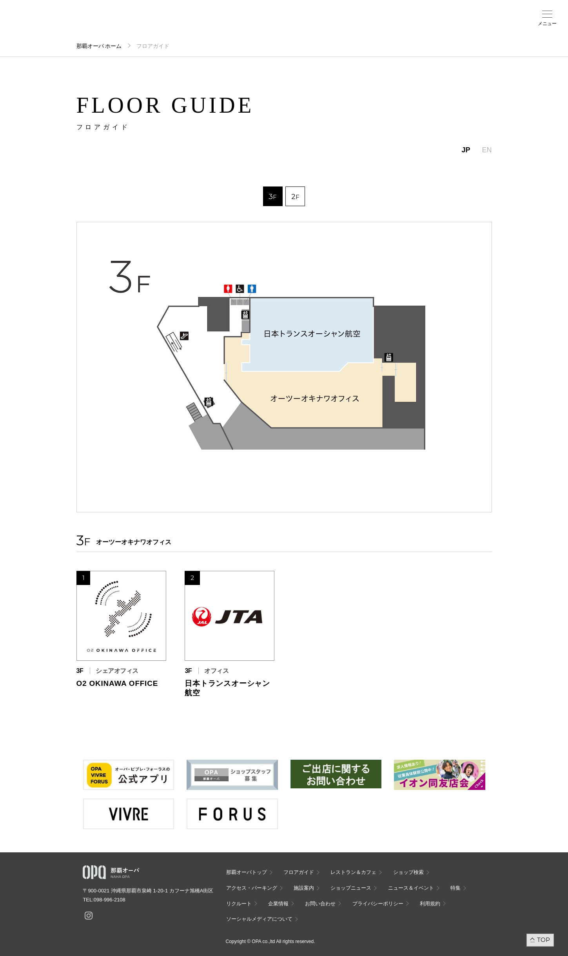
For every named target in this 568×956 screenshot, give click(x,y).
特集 (455, 888)
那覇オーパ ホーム (99, 46)
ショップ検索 (134, 24)
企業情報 (278, 904)
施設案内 (195, 24)
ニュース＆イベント (226, 26)
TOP (543, 939)
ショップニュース (350, 888)
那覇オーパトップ (246, 872)
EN (487, 150)
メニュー (547, 23)
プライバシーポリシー (377, 904)
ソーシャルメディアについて (259, 919)
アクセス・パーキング (164, 26)
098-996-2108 (109, 900)
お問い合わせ (320, 904)
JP (465, 150)
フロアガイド (103, 24)
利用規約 (430, 904)
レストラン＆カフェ (353, 872)
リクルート (239, 904)
